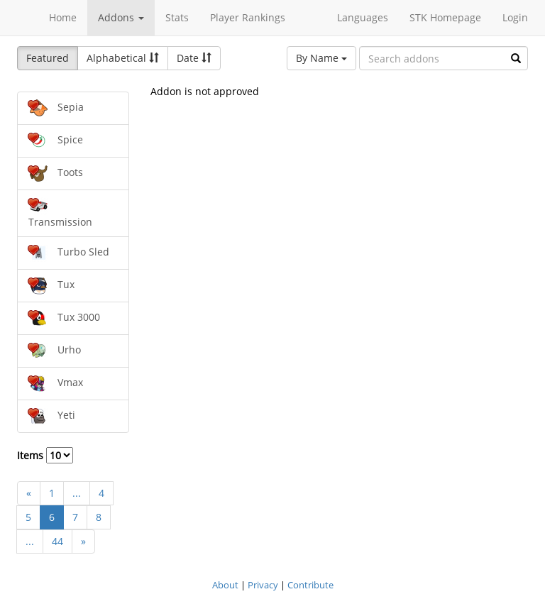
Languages (362, 17)
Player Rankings (247, 17)
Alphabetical (123, 58)
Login (515, 17)
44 (57, 541)
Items (45, 455)
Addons (121, 17)
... (76, 493)
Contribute (310, 584)
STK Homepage (445, 17)
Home (63, 17)
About (225, 584)
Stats (177, 17)
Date (194, 58)
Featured (47, 58)
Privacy (263, 584)
